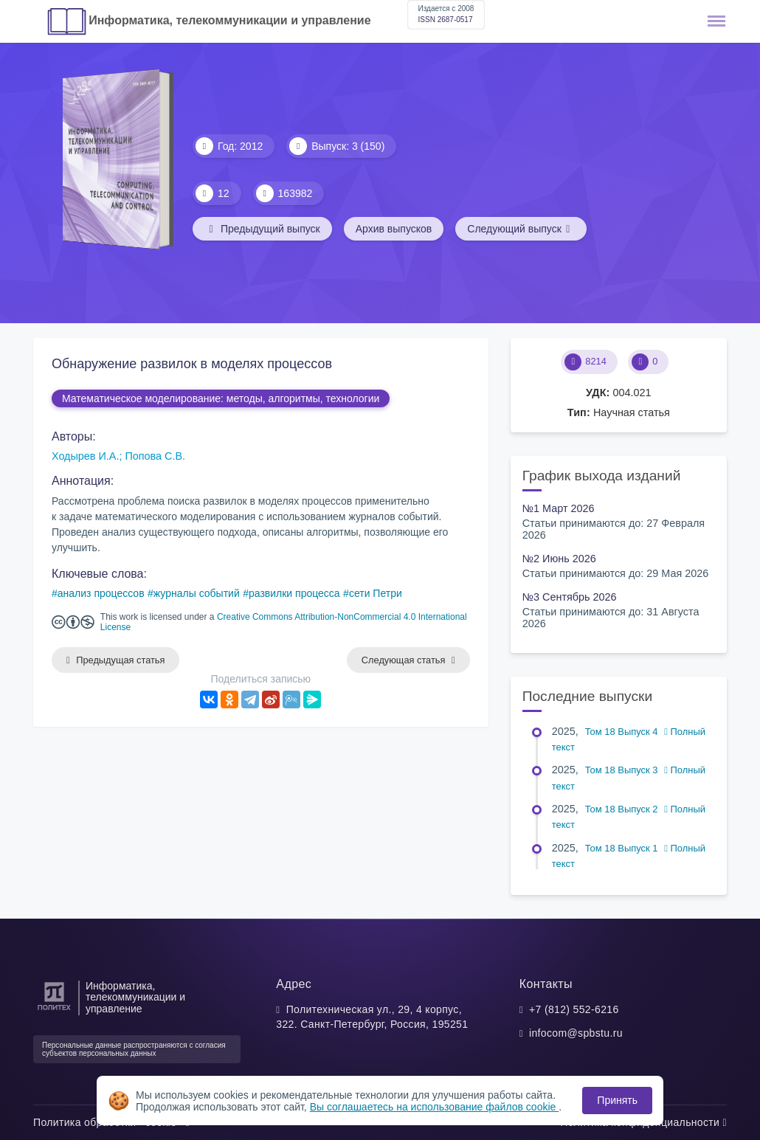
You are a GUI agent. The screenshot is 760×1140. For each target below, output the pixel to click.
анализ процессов (101, 593)
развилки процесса (294, 593)
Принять (617, 1100)
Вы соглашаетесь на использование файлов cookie (434, 1107)
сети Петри (375, 593)
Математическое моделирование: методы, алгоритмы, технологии (220, 398)
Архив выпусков (394, 229)
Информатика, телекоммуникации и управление (229, 20)
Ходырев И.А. (85, 456)
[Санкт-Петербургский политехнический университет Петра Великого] (54, 1010)
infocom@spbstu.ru (576, 1033)
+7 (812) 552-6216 (574, 1009)
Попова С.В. (155, 456)
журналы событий (196, 593)
